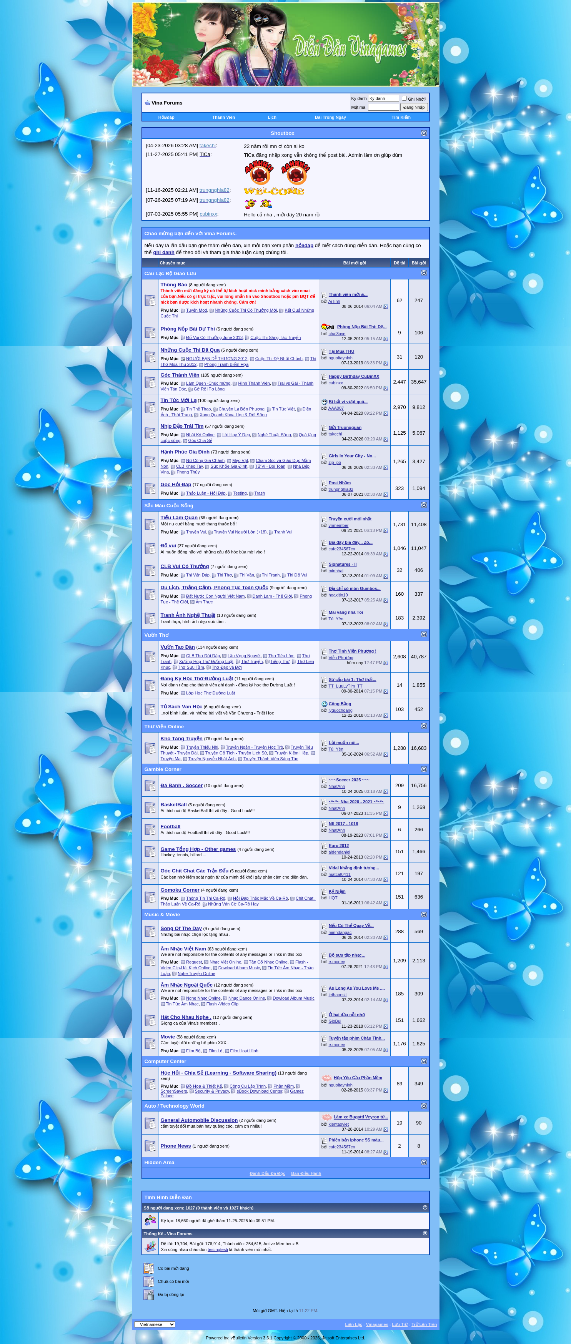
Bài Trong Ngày (330, 117)
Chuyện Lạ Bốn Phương (242, 409)
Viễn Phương (340, 657)
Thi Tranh (271, 575)
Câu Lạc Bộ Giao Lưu (170, 273)
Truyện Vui (196, 532)
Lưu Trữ (400, 1324)
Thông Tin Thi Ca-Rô (205, 898)
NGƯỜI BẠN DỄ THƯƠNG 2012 (216, 358)
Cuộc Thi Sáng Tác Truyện (275, 337)
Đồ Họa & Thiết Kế (204, 1086)
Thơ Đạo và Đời (227, 667)
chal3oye (336, 333)
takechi (335, 434)
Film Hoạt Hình (244, 1050)
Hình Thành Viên (254, 383)
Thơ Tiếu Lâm (281, 655)
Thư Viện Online (164, 726)
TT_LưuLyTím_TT (345, 686)
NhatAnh (336, 786)
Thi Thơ (224, 575)
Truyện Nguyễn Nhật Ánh (212, 758)
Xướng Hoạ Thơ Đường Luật (206, 661)
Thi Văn (247, 575)
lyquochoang (340, 710)
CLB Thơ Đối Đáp (203, 655)
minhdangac (339, 932)
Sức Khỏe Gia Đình (228, 466)
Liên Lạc (354, 1324)
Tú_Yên (335, 618)
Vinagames (377, 1324)
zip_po (334, 462)
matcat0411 (339, 874)
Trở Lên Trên (424, 1324)
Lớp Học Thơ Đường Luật (210, 693)
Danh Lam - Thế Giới (272, 596)
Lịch (272, 117)
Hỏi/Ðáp (166, 117)
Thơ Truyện (252, 661)
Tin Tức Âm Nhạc (182, 1004)
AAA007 (336, 408)
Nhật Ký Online (200, 434)
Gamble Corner (163, 769)
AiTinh (334, 301)
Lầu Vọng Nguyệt (244, 655)
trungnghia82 (340, 489)
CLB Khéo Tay (189, 466)
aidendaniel (339, 852)
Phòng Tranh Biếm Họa (226, 364)
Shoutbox (282, 133)
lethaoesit (337, 994)
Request (194, 962)
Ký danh (359, 98)
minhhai (335, 570)
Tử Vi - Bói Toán (270, 466)
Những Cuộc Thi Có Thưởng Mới (246, 310)
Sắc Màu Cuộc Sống (169, 505)
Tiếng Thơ (280, 661)
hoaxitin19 (338, 595)
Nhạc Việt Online (225, 962)
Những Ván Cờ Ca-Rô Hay (233, 904)
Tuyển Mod (196, 310)
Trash (259, 493)
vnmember (338, 525)
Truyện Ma (171, 758)
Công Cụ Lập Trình (248, 1086)
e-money (336, 961)
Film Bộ (193, 1050)
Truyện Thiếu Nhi (202, 747)
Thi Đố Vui (297, 575)
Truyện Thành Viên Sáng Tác (270, 758)
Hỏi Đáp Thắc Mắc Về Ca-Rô (260, 898)
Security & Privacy (212, 1091)
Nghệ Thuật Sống (274, 434)
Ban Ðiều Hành (306, 1173)
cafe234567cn (341, 549)
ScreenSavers (174, 1091)
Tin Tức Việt (283, 409)
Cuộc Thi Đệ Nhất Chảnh (279, 358)
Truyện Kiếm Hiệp (291, 753)
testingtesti (218, 1249)
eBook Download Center (259, 1091)
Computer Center (165, 1061)
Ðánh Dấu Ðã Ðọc (267, 1173)
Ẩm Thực (204, 602)
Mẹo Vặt (240, 460)
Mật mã (358, 107)
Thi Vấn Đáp (198, 575)
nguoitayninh (340, 358)
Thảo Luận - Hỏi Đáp (206, 493)
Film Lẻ (215, 1050)
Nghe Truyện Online (196, 973)
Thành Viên (223, 117)
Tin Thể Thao (198, 409)
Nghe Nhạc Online (203, 998)
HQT (332, 897)
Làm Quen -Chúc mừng (208, 383)
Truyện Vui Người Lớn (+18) (240, 532)
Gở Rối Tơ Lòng (209, 389)
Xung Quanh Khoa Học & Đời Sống (233, 414)
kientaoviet (338, 1124)
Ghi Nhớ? (414, 99)
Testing (240, 493)
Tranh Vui (283, 532)
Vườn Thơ (156, 635)
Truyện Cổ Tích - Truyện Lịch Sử (236, 753)
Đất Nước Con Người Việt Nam (215, 596)
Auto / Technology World (175, 1106)
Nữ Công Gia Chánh (205, 460)
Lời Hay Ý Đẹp (236, 434)
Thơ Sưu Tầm (191, 667)
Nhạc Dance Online (246, 998)
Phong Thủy (188, 472)
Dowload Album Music (239, 967)
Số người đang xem (163, 1208)
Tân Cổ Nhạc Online (268, 962)
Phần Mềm (283, 1086)
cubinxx (335, 382)
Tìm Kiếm (401, 117)
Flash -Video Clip (222, 1004)
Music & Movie (162, 914)
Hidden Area (160, 1162)
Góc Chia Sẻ (200, 440)
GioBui (334, 1021)
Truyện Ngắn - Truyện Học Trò (254, 747)
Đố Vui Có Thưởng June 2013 (214, 337)
